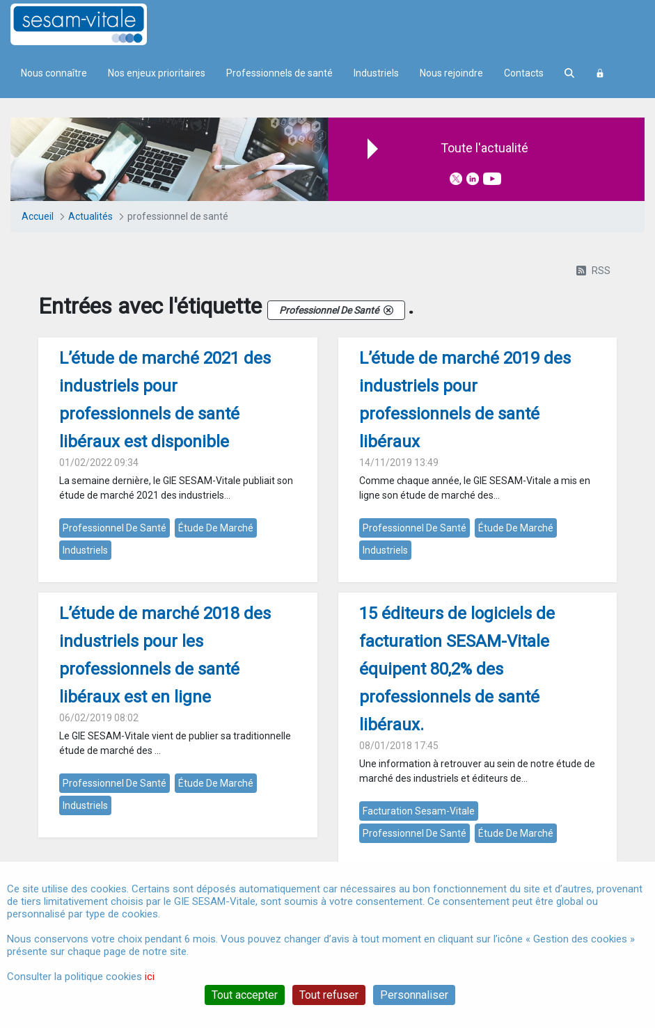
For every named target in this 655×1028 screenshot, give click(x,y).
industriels (85, 550)
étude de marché (215, 527)
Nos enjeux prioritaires (156, 73)
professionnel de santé (114, 527)
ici (150, 976)
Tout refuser (328, 995)
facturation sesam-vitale (419, 811)
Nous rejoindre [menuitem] (451, 73)
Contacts (524, 73)
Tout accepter (245, 995)
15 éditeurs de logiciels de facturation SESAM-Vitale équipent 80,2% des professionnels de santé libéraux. (457, 669)
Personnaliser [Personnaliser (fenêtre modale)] (414, 995)
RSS (593, 270)
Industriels (376, 73)
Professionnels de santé (279, 73)
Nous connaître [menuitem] (54, 73)
